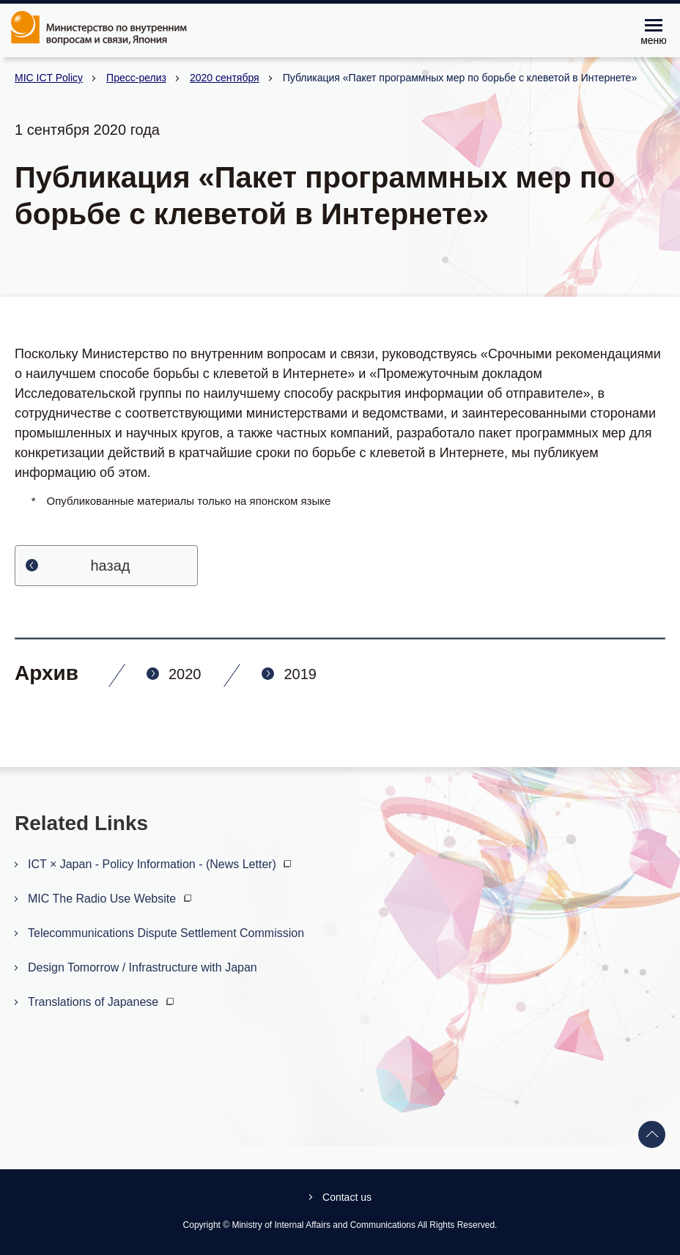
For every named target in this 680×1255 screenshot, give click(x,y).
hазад (110, 566)
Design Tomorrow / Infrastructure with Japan (142, 967)
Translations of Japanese (102, 1002)
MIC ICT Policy (49, 78)
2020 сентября (224, 78)
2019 (300, 674)
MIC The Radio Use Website (111, 898)
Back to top (652, 1135)
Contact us (347, 1197)
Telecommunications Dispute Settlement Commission (166, 933)
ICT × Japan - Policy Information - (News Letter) (161, 864)
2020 (185, 674)
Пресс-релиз (136, 78)
